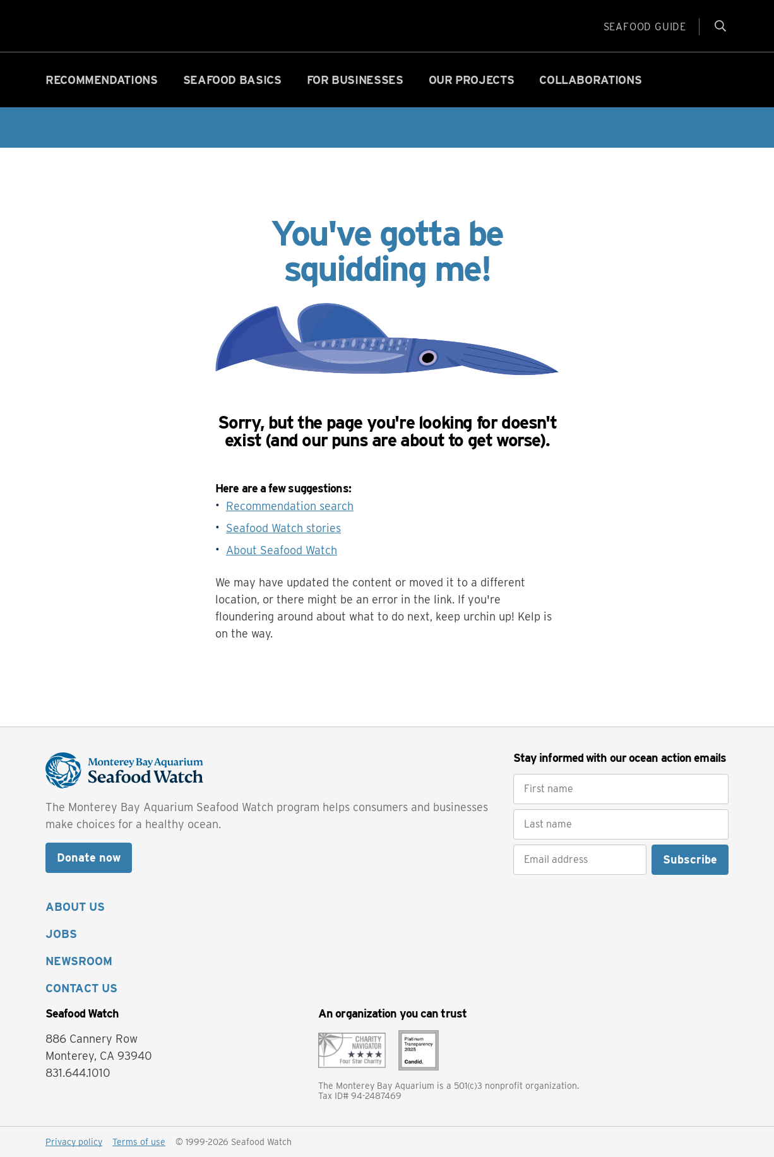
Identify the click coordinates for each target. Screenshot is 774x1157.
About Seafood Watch (281, 550)
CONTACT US (81, 988)
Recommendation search (290, 506)
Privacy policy (73, 1142)
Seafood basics (232, 79)
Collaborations (590, 79)
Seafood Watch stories (283, 528)
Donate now (89, 857)
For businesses (355, 79)
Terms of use (138, 1142)
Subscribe (690, 859)
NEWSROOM (78, 961)
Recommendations (101, 79)
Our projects (472, 79)
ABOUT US (75, 906)
